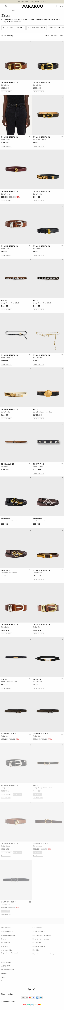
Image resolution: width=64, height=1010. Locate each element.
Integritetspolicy (39, 946)
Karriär (3, 939)
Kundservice (37, 928)
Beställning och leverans (42, 935)
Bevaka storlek (5, 798)
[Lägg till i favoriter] (30, 43)
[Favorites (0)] (57, 6)
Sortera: (53, 36)
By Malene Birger (7, 970)
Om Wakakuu (6, 928)
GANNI (4, 977)
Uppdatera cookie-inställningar (44, 954)
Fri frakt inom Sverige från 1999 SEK (32, 2)
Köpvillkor (36, 950)
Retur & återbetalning (41, 939)
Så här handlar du (39, 932)
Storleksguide (6, 950)
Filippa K (4, 973)
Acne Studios (6, 962)
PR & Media (5, 943)
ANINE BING (5, 966)
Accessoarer (5, 11)
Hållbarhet (5, 946)
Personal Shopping (8, 935)
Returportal (37, 943)
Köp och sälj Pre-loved (9, 953)
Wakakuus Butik (7, 932)
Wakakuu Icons (7, 981)
